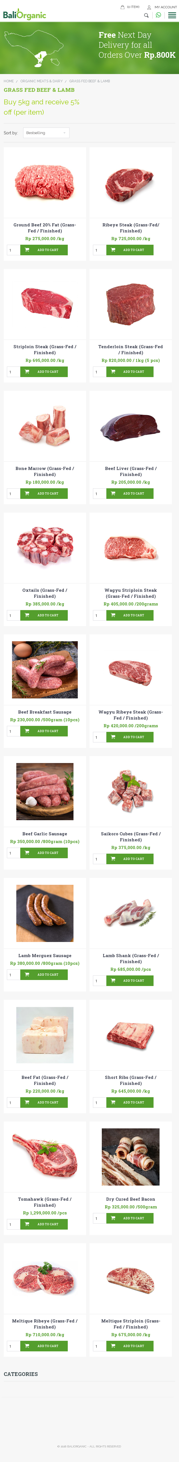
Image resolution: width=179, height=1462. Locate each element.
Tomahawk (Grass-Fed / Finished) (44, 1202)
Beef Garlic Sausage (44, 833)
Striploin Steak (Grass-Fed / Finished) (44, 349)
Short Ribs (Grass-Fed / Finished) (130, 1080)
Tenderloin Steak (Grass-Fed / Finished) (130, 349)
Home (9, 81)
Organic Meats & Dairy (41, 81)
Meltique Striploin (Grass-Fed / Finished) (130, 1324)
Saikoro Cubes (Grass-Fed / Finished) (131, 836)
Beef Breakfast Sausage (44, 712)
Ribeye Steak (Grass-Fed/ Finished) (130, 228)
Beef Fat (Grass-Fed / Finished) (44, 1080)
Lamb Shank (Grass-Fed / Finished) (131, 958)
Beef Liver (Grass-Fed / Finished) (131, 471)
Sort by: (11, 133)
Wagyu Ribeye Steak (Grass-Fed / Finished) (130, 715)
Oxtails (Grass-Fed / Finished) (44, 593)
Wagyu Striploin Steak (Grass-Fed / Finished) (130, 593)
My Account (166, 7)
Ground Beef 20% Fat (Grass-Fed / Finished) (44, 228)
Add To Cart (47, 250)
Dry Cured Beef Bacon (130, 1199)
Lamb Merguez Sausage (44, 955)
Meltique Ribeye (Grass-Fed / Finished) (44, 1324)
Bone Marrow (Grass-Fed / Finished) (44, 471)
